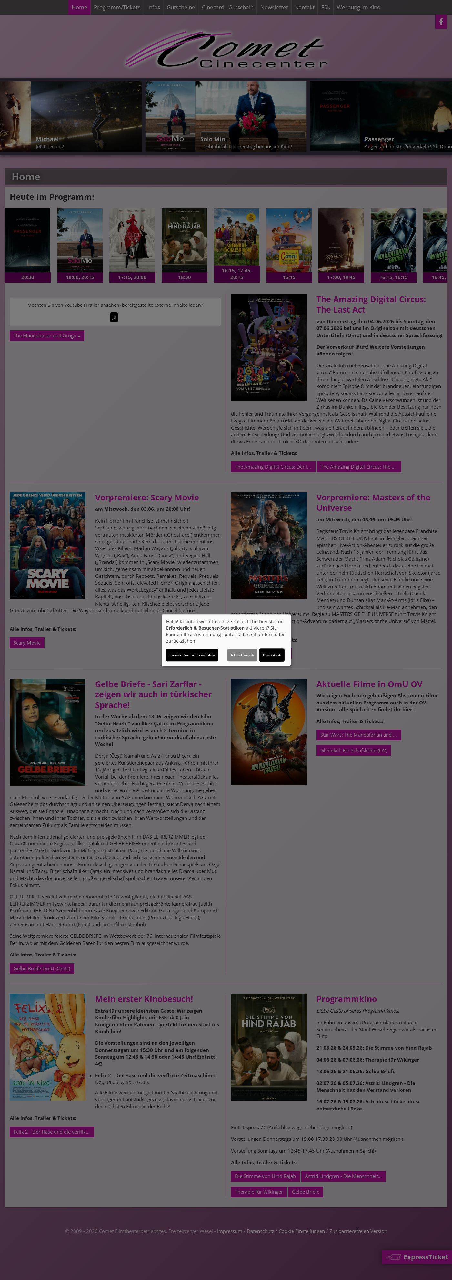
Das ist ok (272, 655)
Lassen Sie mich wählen (192, 655)
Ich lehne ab (242, 655)
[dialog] (226, 640)
